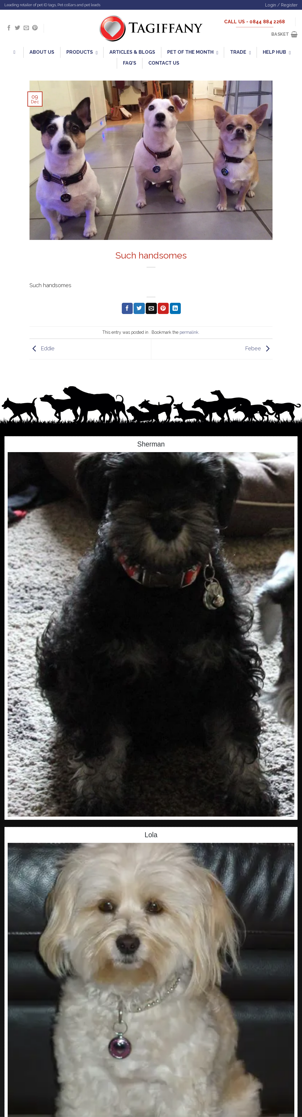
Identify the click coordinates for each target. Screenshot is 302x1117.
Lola (151, 835)
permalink (189, 332)
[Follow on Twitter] (17, 28)
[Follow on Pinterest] (34, 28)
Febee (259, 349)
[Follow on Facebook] (9, 28)
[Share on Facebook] (127, 308)
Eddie (42, 349)
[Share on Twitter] (139, 308)
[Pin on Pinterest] (163, 308)
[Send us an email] (26, 28)
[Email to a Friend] (151, 308)
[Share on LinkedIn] (175, 308)
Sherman (151, 444)
